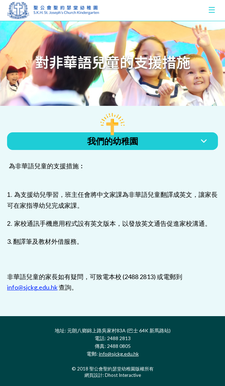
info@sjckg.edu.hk (32, 287)
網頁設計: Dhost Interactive (112, 375)
